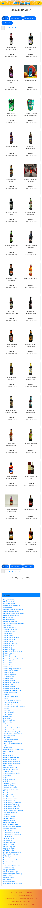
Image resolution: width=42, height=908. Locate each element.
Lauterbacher (7, 775)
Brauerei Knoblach (9, 649)
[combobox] (16, 18)
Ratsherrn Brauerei (9, 816)
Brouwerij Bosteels (9, 680)
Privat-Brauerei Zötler (10, 797)
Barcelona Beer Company (11, 615)
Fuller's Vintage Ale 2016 (31, 477)
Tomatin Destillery (9, 862)
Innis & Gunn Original (30, 279)
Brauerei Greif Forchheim (11, 637)
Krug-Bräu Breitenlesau (10, 767)
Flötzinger (6, 708)
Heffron (5, 724)
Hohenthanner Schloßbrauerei (12, 734)
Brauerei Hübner (8, 641)
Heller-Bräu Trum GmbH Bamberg (13, 728)
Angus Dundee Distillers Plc (11, 606)
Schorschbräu (7, 836)
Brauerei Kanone (8, 645)
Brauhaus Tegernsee (9, 675)
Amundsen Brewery (9, 604)
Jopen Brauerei (7, 747)
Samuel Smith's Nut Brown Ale (11, 378)
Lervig (5, 777)
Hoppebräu (6, 738)
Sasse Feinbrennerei (9, 828)
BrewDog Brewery (8, 677)
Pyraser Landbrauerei (10, 813)
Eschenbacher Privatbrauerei (12, 700)
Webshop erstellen (14, 904)
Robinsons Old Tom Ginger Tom (11, 279)
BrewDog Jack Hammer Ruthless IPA (11, 114)
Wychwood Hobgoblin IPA (30, 411)
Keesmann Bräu (8, 751)
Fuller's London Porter (11, 180)
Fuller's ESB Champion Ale (30, 147)
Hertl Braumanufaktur (10, 730)
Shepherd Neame (8, 838)
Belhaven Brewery (9, 619)
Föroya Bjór (6, 710)
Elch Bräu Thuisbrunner (10, 696)
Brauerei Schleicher (9, 663)
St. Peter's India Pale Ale (11, 81)
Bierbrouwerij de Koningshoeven (13, 623)
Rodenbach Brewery (9, 822)
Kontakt (29, 892)
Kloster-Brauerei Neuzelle (11, 757)
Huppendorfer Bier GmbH (11, 740)
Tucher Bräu (7, 864)
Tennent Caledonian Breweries (12, 860)
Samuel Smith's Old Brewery (12, 826)
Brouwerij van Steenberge (11, 688)
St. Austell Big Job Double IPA (30, 213)
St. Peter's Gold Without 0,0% (11, 543)
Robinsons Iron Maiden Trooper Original (11, 48)
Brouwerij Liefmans (9, 686)
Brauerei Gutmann (9, 639)
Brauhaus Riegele (8, 673)
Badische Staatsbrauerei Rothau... (13, 613)
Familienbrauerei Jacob (10, 702)
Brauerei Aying (7, 633)
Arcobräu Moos (7, 608)
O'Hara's (5, 791)
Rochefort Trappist (9, 820)
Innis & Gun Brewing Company (12, 744)
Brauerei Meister (8, 653)
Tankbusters (7, 856)
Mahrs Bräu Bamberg (9, 783)
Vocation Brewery (8, 868)
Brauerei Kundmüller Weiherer (12, 651)
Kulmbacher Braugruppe (10, 769)
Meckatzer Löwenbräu (10, 787)
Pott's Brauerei (7, 793)
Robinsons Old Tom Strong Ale (31, 246)
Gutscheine (22, 892)
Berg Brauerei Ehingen (10, 621)
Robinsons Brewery (9, 818)
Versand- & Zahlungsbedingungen (21, 895)
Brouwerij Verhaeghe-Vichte (12, 690)
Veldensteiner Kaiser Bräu (11, 866)
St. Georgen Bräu (8, 844)
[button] (3, 18)
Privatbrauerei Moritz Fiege (11, 807)
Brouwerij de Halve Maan (11, 682)
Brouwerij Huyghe (8, 684)
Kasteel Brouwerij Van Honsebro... (13, 749)
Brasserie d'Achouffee (10, 629)
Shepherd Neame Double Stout (30, 345)
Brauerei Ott (7, 655)
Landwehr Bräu (8, 771)
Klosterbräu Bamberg (9, 759)
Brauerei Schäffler (9, 661)
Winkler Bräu (7, 880)
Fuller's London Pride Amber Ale (30, 180)
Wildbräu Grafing (8, 878)
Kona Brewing (7, 765)
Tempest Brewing (8, 858)
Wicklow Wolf (7, 876)
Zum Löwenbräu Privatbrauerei (12, 883)
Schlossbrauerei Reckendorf (12, 834)
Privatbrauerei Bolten (10, 799)
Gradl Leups (7, 718)
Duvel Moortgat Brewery (10, 692)
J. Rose (5, 746)
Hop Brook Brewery (9, 736)
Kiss (4, 753)
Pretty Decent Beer (9, 795)
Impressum (13, 892)
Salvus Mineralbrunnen (10, 824)
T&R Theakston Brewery (10, 854)
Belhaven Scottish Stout (11, 213)
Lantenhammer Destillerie (11, 773)
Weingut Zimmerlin (9, 870)
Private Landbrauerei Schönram (13, 811)
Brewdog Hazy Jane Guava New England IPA (30, 114)
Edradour (6, 694)
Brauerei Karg (7, 647)
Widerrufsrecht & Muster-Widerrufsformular (19, 898)
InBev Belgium (7, 742)
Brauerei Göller (8, 635)
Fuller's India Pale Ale (11, 146)
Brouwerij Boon (8, 679)
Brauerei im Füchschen (10, 643)
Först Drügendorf (8, 712)
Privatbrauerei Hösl (9, 801)
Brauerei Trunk (7, 667)
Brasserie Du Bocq (9, 631)
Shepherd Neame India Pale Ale (11, 345)
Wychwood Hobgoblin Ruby (31, 312)
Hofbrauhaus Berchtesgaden (12, 732)
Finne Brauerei (7, 704)
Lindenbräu (6, 781)
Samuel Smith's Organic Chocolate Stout (11, 411)
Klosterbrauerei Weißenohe (11, 761)
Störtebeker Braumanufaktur (12, 852)
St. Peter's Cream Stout (30, 48)
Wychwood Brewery (9, 881)
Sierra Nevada (7, 840)
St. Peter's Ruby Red (30, 510)
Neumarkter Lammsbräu (10, 789)
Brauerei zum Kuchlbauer (11, 671)
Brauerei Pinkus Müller (10, 657)
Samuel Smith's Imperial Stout (31, 378)
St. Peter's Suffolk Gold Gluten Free (30, 543)
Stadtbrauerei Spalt (9, 848)
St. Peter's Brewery (9, 846)
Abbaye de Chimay (9, 600)
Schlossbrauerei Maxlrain (11, 832)
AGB (35, 898)
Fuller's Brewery (8, 714)
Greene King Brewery (9, 720)
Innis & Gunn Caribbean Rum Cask (11, 312)
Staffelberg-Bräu (8, 850)
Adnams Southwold (9, 602)
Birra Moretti (7, 625)
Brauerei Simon (8, 665)
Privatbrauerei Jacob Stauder (12, 803)
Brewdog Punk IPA (30, 80)
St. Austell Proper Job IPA (11, 246)
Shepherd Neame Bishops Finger (11, 510)
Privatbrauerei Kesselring (11, 805)
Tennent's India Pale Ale (30, 444)
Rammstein (6, 814)
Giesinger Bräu (7, 716)
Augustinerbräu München (11, 612)
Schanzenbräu (7, 830)
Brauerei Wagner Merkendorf (12, 669)
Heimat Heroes (8, 726)
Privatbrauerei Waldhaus (11, 809)
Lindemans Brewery (9, 779)
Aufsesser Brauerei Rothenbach (13, 610)
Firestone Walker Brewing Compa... (14, 706)
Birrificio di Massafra (9, 627)
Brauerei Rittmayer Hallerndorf (13, 659)
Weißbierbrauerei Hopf (10, 872)
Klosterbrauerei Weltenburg (12, 763)
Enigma (5, 698)
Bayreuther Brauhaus (10, 617)
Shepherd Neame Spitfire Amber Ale (11, 477)
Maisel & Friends (8, 785)
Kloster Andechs (8, 755)
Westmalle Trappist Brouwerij (12, 874)
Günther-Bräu (7, 722)
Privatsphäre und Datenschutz (21, 901)
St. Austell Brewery (9, 842)
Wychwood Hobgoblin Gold (11, 444)
